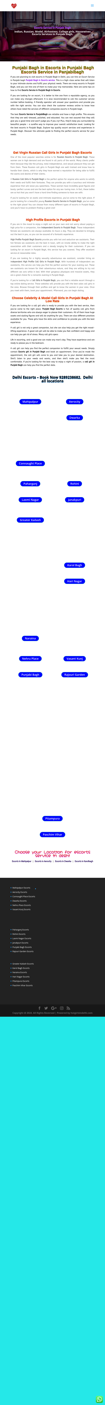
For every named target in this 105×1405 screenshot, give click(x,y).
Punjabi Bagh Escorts (22, 1184)
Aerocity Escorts (20, 1129)
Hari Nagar (74, 581)
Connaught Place (30, 463)
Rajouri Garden (74, 826)
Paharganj (30, 484)
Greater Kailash (30, 520)
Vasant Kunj (75, 810)
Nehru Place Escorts (22, 1142)
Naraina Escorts (20, 1209)
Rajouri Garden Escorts (23, 1188)
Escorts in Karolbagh (84, 1098)
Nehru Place (30, 810)
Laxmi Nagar (30, 500)
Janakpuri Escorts (20, 1179)
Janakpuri (74, 500)
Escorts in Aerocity (43, 1098)
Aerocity (74, 401)
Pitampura (52, 1055)
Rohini (74, 484)
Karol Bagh (74, 565)
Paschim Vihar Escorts (23, 1222)
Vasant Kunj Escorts (22, 1146)
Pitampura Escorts (21, 1218)
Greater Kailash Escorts (23, 1200)
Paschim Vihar (52, 1071)
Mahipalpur (30, 401)
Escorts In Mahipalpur (21, 1098)
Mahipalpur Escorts (21, 1124)
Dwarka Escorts (20, 1137)
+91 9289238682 (52, 43)
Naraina (30, 790)
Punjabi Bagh (30, 826)
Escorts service (48, 80)
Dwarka (74, 418)
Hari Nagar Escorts (21, 1213)
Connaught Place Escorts (24, 1133)
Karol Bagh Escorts (21, 1205)
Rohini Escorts (19, 1171)
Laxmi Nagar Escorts (22, 1175)
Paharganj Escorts (21, 1166)
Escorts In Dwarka (63, 1098)
